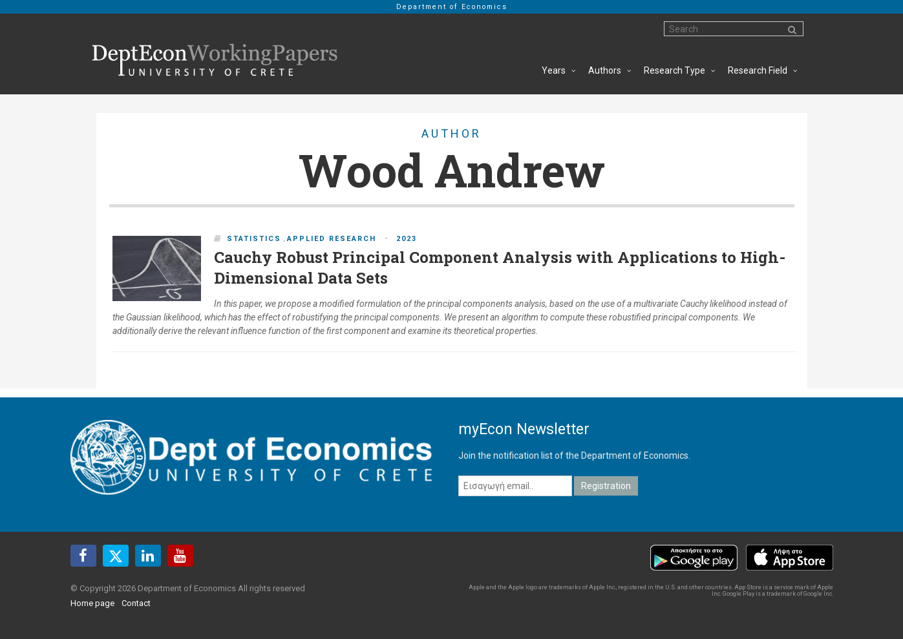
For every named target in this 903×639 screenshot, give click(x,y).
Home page (92, 603)
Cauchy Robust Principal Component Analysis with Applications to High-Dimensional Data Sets (499, 267)
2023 (406, 239)
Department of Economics (451, 7)
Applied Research (331, 239)
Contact (136, 603)
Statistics (254, 239)
